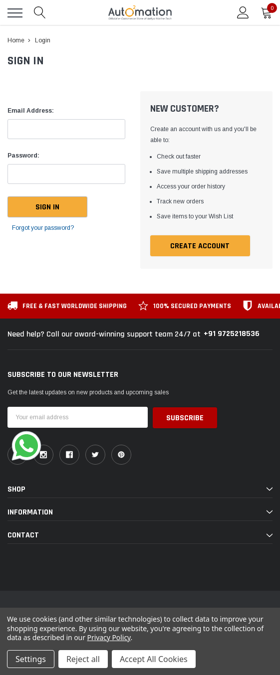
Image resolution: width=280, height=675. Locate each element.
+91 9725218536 (232, 334)
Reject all (83, 659)
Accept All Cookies (154, 659)
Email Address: (30, 110)
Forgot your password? (43, 227)
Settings (30, 659)
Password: (23, 155)
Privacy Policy (109, 637)
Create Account (200, 246)
